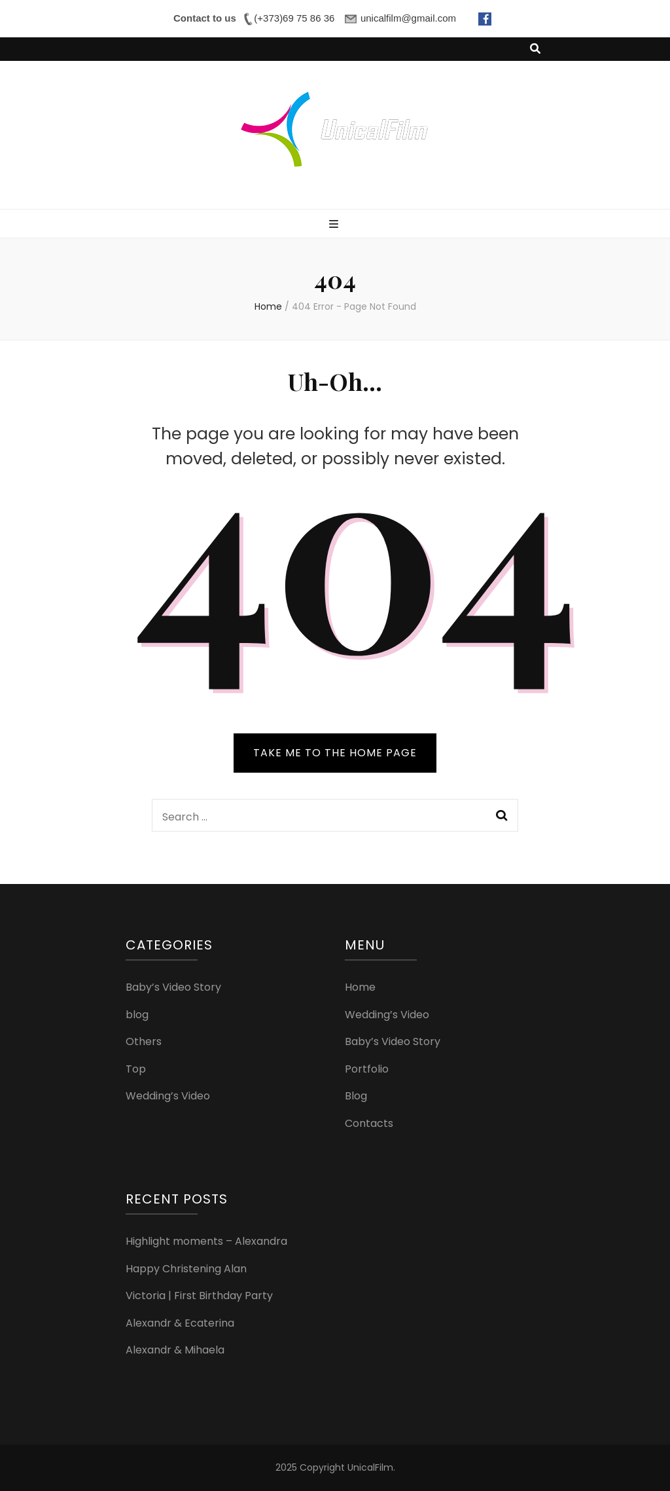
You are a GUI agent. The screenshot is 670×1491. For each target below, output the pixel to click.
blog (137, 1014)
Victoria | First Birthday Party (199, 1295)
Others (144, 1041)
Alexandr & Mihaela (175, 1349)
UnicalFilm (370, 1467)
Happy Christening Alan (186, 1268)
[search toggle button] (535, 49)
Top (136, 1069)
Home (360, 987)
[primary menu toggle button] (335, 225)
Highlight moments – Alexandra (206, 1241)
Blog (356, 1095)
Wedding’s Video (168, 1095)
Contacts (369, 1123)
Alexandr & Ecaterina (180, 1323)
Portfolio (367, 1069)
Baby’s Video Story (173, 987)
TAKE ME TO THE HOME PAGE (335, 752)
